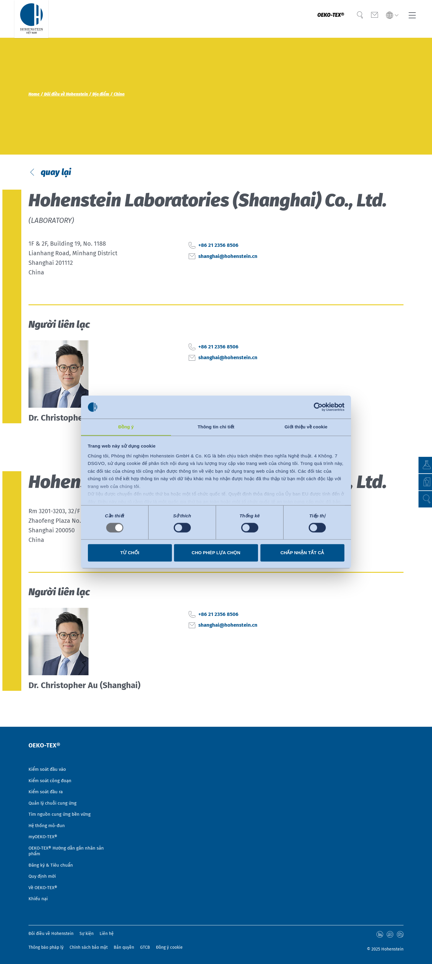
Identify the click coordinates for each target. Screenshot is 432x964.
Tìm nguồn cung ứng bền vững (60, 807)
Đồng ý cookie (169, 947)
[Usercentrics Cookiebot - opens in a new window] (318, 406)
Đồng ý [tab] (126, 426)
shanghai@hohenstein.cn (234, 267)
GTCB (145, 947)
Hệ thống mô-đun (47, 819)
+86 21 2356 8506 (221, 256)
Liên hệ (107, 934)
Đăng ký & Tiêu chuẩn (51, 862)
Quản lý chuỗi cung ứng (53, 795)
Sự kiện (87, 934)
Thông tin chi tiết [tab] (216, 426)
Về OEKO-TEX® (43, 886)
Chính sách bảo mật (89, 947)
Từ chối (129, 552)
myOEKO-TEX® (43, 831)
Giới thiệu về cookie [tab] (306, 426)
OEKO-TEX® (325, 18)
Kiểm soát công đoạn (51, 770)
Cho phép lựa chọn (216, 552)
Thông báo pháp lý (46, 947)
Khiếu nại (38, 899)
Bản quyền (124, 947)
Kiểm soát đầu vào (48, 758)
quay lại (59, 177)
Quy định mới (43, 874)
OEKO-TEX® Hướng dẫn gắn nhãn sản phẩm (68, 847)
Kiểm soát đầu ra (46, 782)
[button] (421, 499)
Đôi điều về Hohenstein (51, 934)
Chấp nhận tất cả (302, 552)
